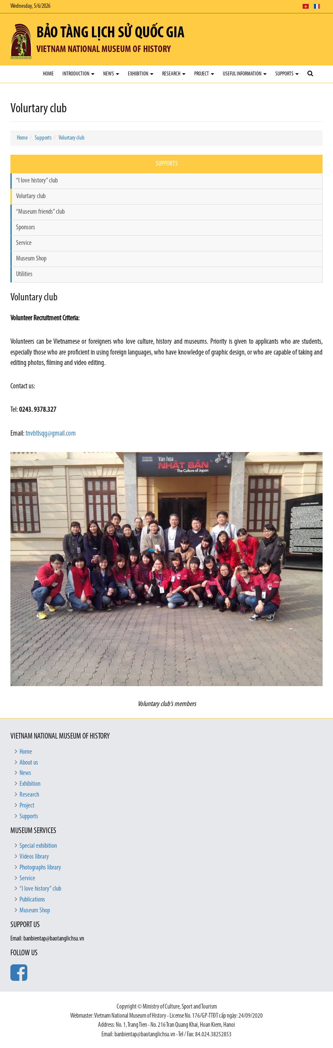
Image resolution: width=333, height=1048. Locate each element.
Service (24, 243)
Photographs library (40, 867)
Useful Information (245, 74)
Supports (287, 74)
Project (204, 74)
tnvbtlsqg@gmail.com (51, 433)
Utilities (24, 274)
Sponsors (25, 227)
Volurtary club (72, 138)
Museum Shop (31, 258)
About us (29, 762)
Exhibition (140, 74)
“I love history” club (37, 180)
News (111, 74)
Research (174, 74)
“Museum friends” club (40, 211)
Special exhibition (38, 846)
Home (48, 74)
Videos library (34, 856)
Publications (32, 899)
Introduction (78, 74)
